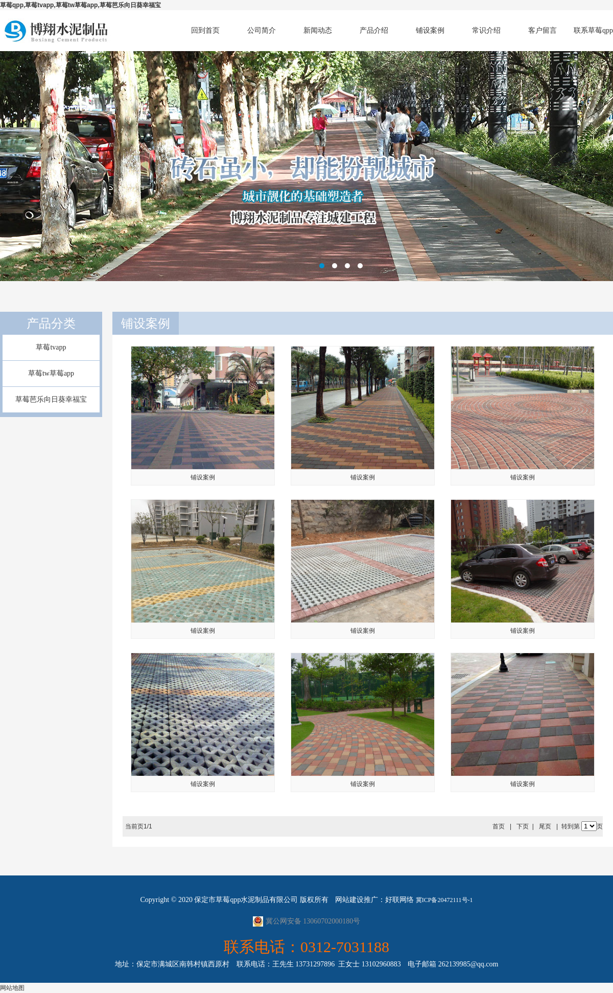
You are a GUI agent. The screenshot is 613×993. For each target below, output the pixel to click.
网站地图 (12, 987)
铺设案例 (430, 30)
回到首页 (205, 30)
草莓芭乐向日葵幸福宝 (51, 399)
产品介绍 (374, 30)
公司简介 (261, 30)
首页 (498, 826)
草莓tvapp (51, 347)
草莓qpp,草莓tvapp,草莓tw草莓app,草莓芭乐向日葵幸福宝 (80, 5)
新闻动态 (317, 30)
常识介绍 (486, 30)
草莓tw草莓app (51, 373)
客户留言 (542, 30)
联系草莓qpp (593, 30)
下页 (522, 826)
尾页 (545, 826)
